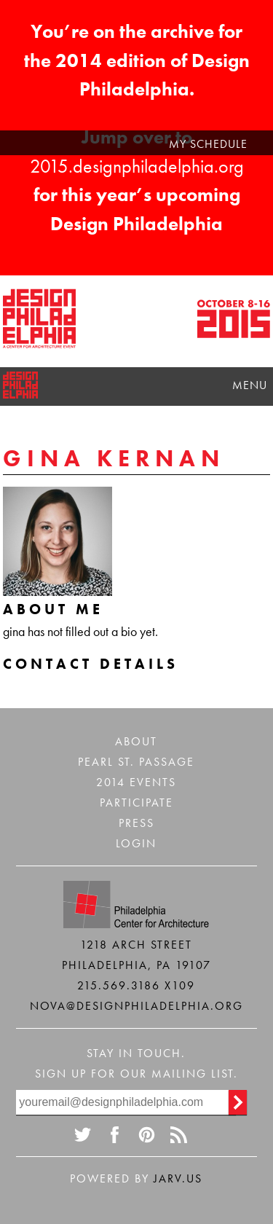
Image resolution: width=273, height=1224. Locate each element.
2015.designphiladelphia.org (137, 166)
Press (136, 823)
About (136, 741)
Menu (249, 385)
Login (136, 843)
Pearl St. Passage (136, 761)
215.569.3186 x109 (136, 985)
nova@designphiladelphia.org (136, 1005)
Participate (136, 802)
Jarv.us (178, 1178)
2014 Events (136, 782)
